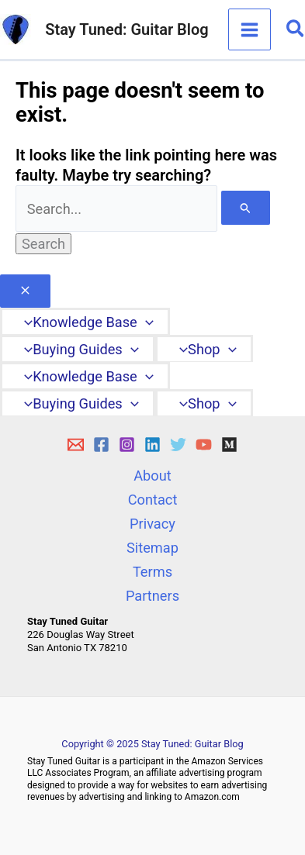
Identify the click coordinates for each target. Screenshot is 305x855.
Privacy (152, 523)
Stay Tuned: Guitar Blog (126, 29)
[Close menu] (25, 291)
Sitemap (152, 548)
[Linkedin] (152, 444)
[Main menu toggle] (249, 29)
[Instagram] (127, 444)
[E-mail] (76, 444)
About (152, 475)
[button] (296, 29)
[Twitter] (178, 444)
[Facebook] (101, 444)
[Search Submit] (245, 208)
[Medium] (229, 444)
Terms (152, 572)
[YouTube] (204, 444)
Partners (152, 596)
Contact (153, 499)
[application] (145, 322)
